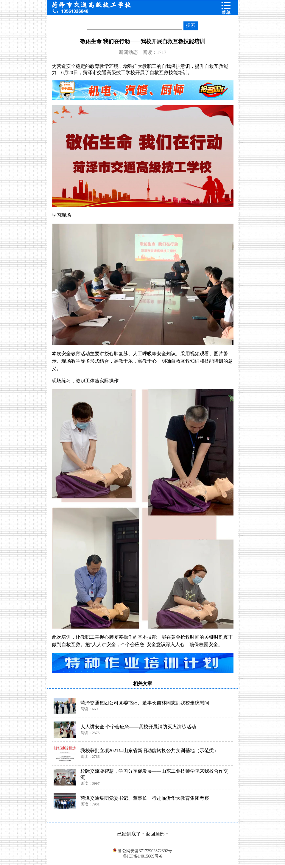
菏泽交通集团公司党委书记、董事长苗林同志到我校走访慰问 (144, 702)
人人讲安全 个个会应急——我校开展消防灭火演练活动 (138, 726)
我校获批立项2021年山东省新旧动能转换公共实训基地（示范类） (149, 750)
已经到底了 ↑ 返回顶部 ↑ (142, 833)
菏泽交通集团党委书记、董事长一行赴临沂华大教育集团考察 (144, 798)
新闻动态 (128, 52)
